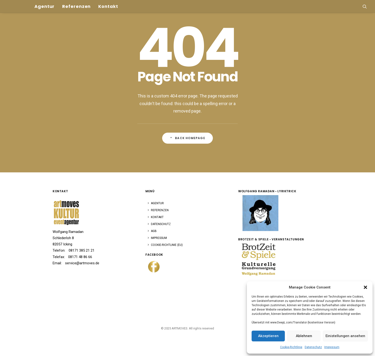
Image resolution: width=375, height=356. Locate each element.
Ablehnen (304, 336)
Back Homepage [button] (187, 138)
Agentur (30, 3)
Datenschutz (313, 347)
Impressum (331, 347)
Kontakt (94, 3)
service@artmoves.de (82, 263)
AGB (154, 231)
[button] (365, 287)
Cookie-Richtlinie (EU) (167, 245)
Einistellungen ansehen (345, 336)
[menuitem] (30, 3)
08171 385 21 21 (81, 250)
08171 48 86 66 (80, 257)
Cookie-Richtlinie (291, 347)
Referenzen (62, 3)
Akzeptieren (268, 336)
